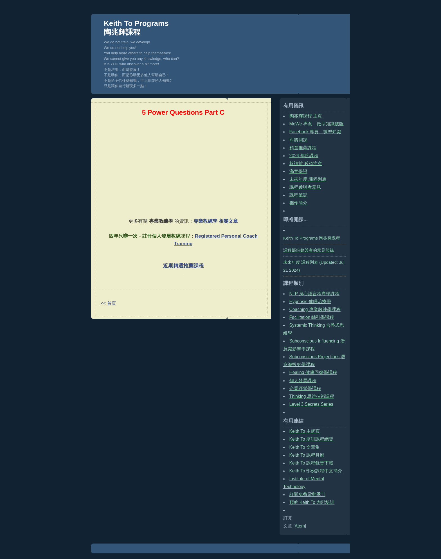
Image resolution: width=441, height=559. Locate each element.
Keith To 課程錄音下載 (311, 463)
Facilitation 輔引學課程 (311, 317)
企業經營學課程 (305, 388)
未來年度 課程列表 (308, 179)
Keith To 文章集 (304, 447)
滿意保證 (298, 171)
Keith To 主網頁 (304, 431)
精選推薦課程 (302, 147)
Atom (300, 526)
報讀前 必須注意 (305, 163)
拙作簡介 (298, 202)
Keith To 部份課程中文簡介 (315, 470)
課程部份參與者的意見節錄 (308, 250)
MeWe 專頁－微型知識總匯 (316, 123)
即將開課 (298, 140)
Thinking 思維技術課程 (311, 396)
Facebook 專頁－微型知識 (315, 131)
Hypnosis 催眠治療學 (310, 301)
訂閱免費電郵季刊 (307, 494)
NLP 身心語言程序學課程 (314, 293)
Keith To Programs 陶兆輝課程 (136, 27)
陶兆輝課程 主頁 (305, 116)
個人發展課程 (302, 380)
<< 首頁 (108, 303)
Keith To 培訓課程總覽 (311, 439)
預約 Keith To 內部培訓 (312, 502)
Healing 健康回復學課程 (313, 372)
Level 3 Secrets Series (311, 404)
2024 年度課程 (303, 155)
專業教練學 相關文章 (216, 221)
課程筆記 (298, 195)
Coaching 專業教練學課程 (315, 309)
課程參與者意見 (305, 187)
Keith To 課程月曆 (306, 455)
